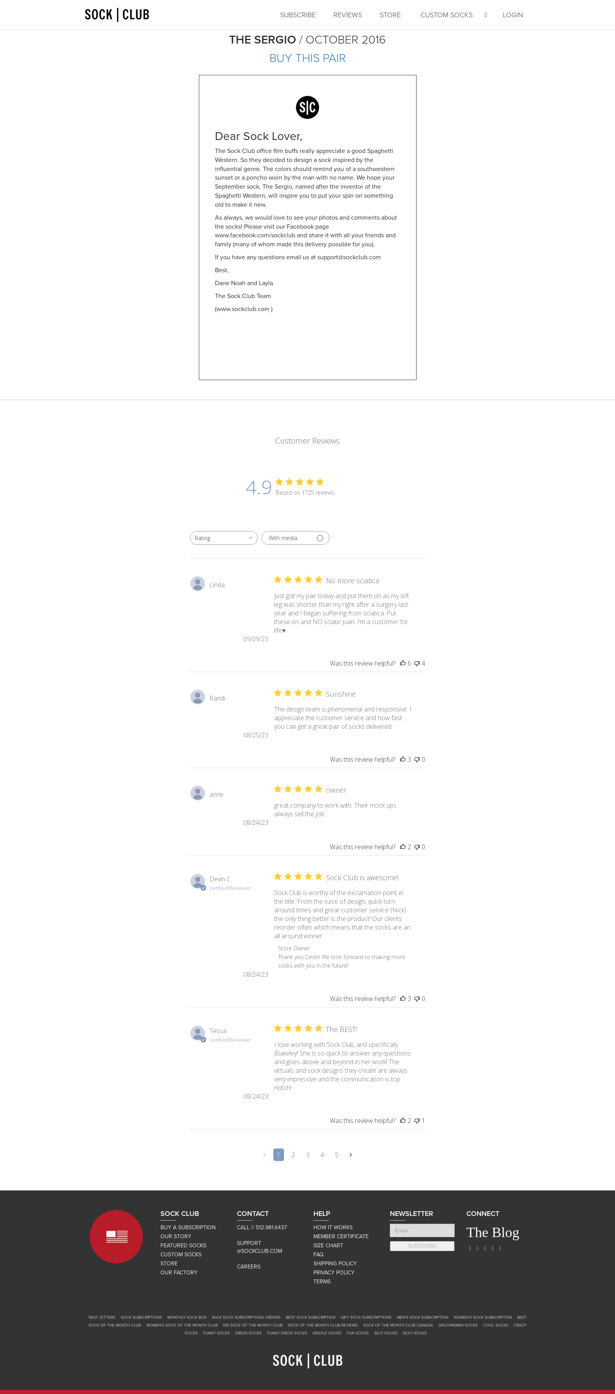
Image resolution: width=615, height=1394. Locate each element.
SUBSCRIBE (298, 15)
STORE (390, 15)
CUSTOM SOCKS (446, 15)
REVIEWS (347, 15)
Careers (248, 1266)
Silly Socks (385, 1333)
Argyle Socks (327, 1333)
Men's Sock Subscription (422, 1317)
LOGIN (513, 15)
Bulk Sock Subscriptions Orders (246, 1317)
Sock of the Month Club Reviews (323, 1325)
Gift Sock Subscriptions (366, 1317)
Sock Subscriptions (141, 1317)
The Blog (492, 1232)
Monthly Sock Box (187, 1317)
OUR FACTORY (179, 1272)
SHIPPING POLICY (335, 1263)
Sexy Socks (415, 1333)
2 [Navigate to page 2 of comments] (293, 1154)
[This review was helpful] (403, 663)
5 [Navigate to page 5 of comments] (336, 1154)
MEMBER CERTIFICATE (341, 1236)
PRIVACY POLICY (334, 1272)
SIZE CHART (328, 1245)
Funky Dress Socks (287, 1333)
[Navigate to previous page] (264, 1154)
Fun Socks (358, 1333)
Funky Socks (216, 1333)
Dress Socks (248, 1333)
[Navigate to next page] (351, 1154)
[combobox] (224, 538)
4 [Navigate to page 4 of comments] (322, 1154)
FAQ (318, 1254)
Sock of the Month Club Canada (398, 1325)
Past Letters (102, 1317)
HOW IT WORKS (333, 1227)
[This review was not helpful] (417, 663)
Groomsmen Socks (458, 1325)
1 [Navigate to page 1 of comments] (278, 1154)
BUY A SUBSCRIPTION (188, 1227)
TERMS (322, 1281)
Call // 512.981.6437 (262, 1227)
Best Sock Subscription (310, 1317)
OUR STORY (175, 1236)
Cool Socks (495, 1325)
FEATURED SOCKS (183, 1245)
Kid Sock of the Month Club (252, 1325)
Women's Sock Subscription (483, 1317)
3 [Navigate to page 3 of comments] (307, 1154)
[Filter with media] (295, 538)
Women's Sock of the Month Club (182, 1325)
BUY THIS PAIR (307, 58)
